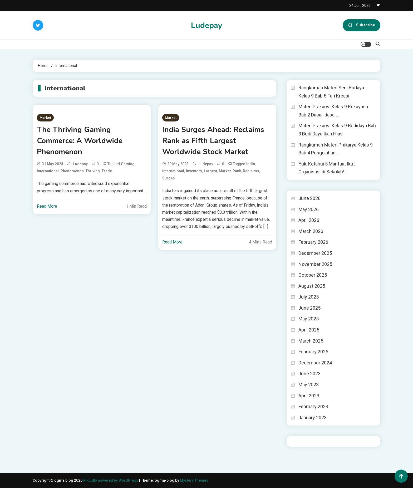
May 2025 (308, 318)
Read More (47, 206)
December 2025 (315, 253)
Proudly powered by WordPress (111, 480)
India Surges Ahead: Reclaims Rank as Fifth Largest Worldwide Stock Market (213, 141)
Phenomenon (72, 171)
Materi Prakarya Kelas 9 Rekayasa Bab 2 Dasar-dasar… (333, 111)
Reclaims (251, 171)
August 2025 (311, 286)
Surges (168, 178)
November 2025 (315, 264)
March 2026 (310, 231)
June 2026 (309, 198)
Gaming (128, 164)
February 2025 (313, 351)
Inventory (194, 171)
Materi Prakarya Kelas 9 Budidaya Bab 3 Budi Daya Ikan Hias (337, 129)
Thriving (93, 171)
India (250, 164)
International (48, 171)
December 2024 (315, 362)
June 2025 (309, 308)
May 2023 (308, 384)
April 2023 (308, 395)
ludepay (80, 164)
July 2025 (308, 297)
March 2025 (310, 341)
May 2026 (308, 209)
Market (45, 118)
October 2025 (312, 275)
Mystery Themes (194, 480)
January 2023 (312, 417)
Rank (237, 171)
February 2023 (313, 406)
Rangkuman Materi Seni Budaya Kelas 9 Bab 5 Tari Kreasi (331, 92)
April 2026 (308, 220)
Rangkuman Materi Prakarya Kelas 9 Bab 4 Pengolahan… (335, 149)
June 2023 (309, 373)
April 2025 (308, 330)
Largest (210, 171)
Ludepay (206, 25)
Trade (107, 171)
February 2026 (313, 242)
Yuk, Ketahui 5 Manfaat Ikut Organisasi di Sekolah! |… (326, 168)
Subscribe (361, 25)
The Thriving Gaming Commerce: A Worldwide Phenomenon (79, 141)
